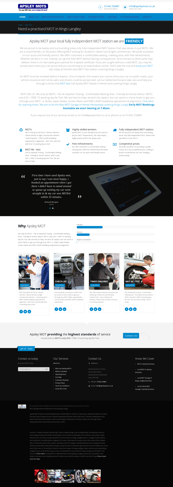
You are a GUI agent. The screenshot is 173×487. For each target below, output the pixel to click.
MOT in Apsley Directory (145, 364)
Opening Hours (96, 17)
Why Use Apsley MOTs (53, 17)
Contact (147, 17)
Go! (46, 369)
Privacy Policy (60, 383)
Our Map (112, 17)
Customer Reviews (129, 17)
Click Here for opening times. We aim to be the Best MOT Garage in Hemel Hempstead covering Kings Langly (86, 104)
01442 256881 (111, 6)
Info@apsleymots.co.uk (142, 6)
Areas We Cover (61, 389)
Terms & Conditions (62, 386)
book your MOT (144, 65)
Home (22, 17)
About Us (34, 17)
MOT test (65, 83)
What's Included (76, 17)
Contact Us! (131, 335)
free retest (41, 454)
